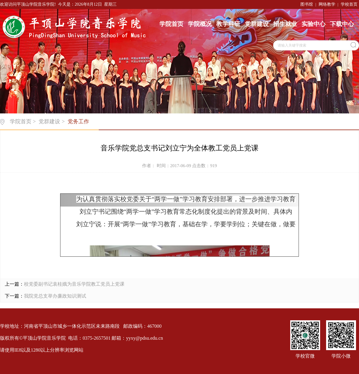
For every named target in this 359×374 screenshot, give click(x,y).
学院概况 (200, 24)
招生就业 (285, 24)
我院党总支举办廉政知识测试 (55, 295)
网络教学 (327, 4)
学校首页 (349, 4)
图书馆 (306, 4)
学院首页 (171, 24)
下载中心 (342, 24)
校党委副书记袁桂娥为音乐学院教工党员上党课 (74, 284)
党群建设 (257, 24)
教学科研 (228, 24)
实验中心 (313, 24)
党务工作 (78, 121)
